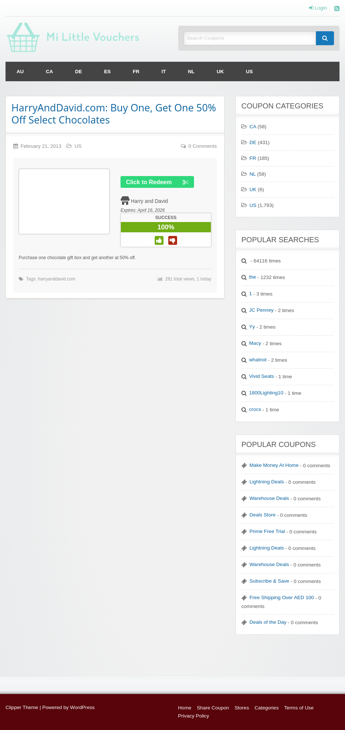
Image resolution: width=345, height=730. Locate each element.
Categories (267, 708)
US (249, 71)
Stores (241, 708)
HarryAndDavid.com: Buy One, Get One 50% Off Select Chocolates (113, 113)
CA (49, 71)
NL (191, 71)
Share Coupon (213, 708)
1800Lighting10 (266, 393)
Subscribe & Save (269, 581)
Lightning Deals (266, 481)
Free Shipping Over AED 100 (281, 597)
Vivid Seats (261, 376)
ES (107, 71)
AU (20, 71)
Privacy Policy (193, 716)
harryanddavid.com (56, 279)
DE (78, 71)
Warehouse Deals (269, 498)
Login (318, 8)
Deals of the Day (268, 622)
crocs (255, 409)
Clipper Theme (22, 707)
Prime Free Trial (267, 531)
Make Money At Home (274, 465)
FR (136, 71)
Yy (252, 326)
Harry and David (149, 201)
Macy (255, 343)
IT (163, 71)
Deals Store (262, 515)
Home (184, 708)
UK (220, 71)
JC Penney (261, 310)
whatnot (258, 359)
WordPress (82, 707)
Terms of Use (298, 708)
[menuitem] (20, 71)
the (252, 277)
